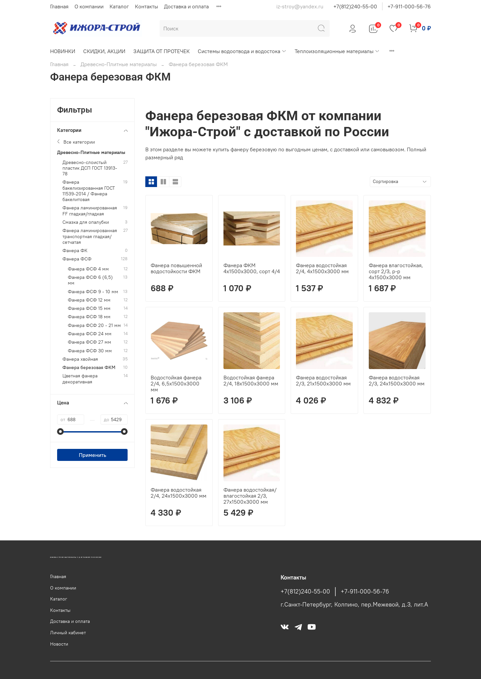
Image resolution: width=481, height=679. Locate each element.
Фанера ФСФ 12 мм (89, 300)
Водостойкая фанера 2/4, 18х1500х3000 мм (250, 380)
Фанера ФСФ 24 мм (90, 334)
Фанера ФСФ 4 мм (88, 269)
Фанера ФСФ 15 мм (89, 308)
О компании (89, 6)
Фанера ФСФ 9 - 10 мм (93, 292)
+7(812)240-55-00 (355, 6)
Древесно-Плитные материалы (119, 64)
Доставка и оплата (186, 6)
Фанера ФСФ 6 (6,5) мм (90, 280)
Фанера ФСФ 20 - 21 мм (94, 325)
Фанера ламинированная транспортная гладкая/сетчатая (89, 236)
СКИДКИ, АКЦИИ (104, 51)
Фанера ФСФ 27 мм (89, 342)
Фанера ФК (75, 250)
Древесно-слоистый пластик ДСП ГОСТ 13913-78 (89, 168)
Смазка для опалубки (85, 222)
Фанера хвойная (80, 359)
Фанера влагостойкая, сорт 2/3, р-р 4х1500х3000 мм (396, 271)
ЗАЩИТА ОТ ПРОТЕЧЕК (161, 51)
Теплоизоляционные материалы (337, 51)
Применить (92, 455)
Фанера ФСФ (77, 259)
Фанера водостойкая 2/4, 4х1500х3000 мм (322, 268)
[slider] (60, 432)
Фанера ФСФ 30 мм (90, 351)
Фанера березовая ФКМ (88, 367)
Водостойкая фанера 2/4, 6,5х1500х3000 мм (176, 383)
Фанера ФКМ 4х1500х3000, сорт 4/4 (251, 268)
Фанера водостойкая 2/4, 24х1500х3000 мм (178, 492)
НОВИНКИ (62, 51)
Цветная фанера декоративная (80, 378)
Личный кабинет (68, 633)
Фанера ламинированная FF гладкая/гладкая (89, 210)
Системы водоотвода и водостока (242, 51)
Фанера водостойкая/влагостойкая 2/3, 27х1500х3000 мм (250, 495)
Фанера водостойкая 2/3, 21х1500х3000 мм (323, 380)
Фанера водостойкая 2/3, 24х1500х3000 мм (397, 380)
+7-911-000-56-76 (409, 6)
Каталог (119, 6)
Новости (59, 644)
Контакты (146, 6)
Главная (59, 6)
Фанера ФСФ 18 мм (89, 317)
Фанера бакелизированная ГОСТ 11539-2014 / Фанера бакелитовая (88, 190)
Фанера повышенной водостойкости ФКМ (176, 268)
